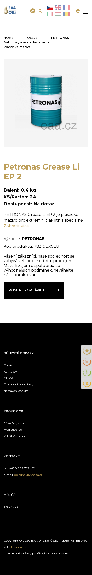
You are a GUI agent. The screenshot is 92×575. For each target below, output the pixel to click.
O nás (8, 365)
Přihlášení (11, 507)
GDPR (8, 378)
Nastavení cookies (16, 391)
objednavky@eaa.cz (28, 475)
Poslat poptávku (26, 290)
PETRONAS (60, 38)
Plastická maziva (17, 47)
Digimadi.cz (19, 547)
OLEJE (32, 38)
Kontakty (10, 371)
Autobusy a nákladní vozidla (26, 42)
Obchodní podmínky (18, 384)
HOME (8, 38)
